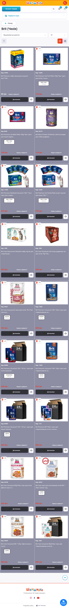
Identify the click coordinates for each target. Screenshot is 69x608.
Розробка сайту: (34, 605)
